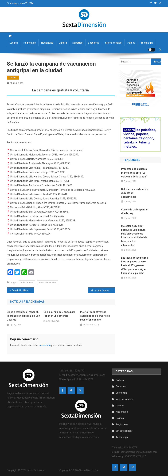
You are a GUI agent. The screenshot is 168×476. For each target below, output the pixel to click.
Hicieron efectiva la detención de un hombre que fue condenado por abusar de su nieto (103, 290)
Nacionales (47, 42)
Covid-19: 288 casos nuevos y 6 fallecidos (23, 290)
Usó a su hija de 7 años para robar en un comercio (59, 314)
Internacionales (113, 42)
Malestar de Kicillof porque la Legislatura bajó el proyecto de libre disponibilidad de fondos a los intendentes (134, 236)
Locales (14, 42)
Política (131, 42)
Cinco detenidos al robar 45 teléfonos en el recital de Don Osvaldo (23, 316)
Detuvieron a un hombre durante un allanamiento (134, 193)
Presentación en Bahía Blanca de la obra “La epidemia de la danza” (134, 173)
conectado (45, 345)
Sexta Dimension (47, 282)
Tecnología (147, 42)
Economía (93, 42)
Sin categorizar (124, 430)
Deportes (77, 42)
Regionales (30, 42)
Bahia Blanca (27, 282)
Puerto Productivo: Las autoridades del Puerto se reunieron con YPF (95, 316)
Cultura (63, 42)
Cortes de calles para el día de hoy (134, 211)
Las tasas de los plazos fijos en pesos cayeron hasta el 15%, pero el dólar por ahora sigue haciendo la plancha (134, 265)
